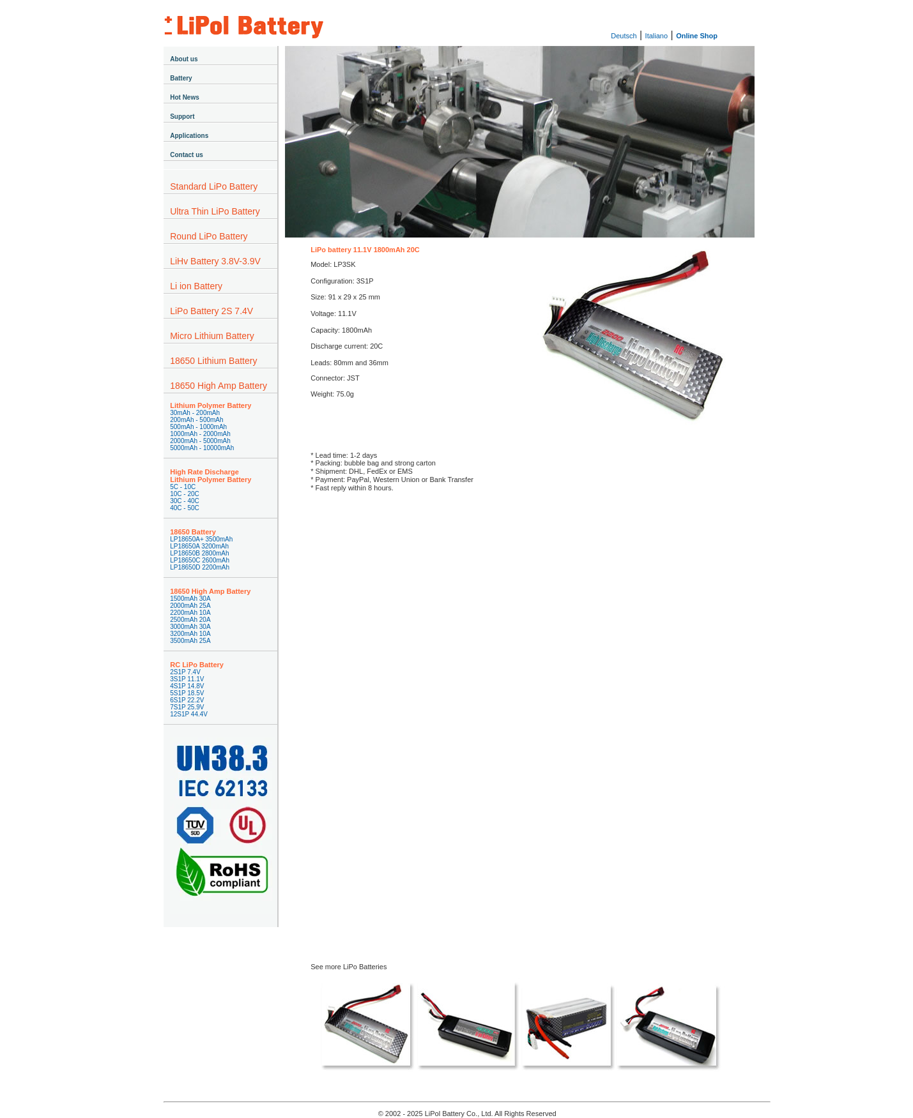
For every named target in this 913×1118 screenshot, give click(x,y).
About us (183, 59)
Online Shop (696, 36)
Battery (181, 78)
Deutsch (623, 36)
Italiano (656, 36)
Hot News (184, 97)
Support (182, 116)
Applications (189, 135)
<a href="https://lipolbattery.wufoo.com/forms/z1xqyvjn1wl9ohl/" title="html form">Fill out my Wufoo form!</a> (520, 704)
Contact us (186, 154)
